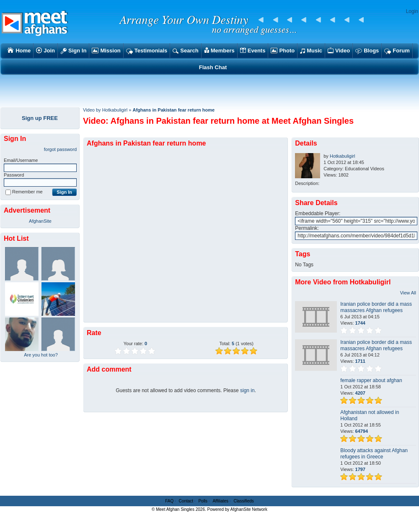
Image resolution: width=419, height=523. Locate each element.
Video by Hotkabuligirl (105, 109)
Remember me (24, 191)
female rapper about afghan (371, 380)
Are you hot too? (41, 354)
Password (14, 174)
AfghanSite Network (248, 509)
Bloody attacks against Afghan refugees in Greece (374, 454)
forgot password (60, 149)
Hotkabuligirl (342, 156)
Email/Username (21, 160)
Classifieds (243, 501)
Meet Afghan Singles (175, 509)
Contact (186, 501)
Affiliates (220, 501)
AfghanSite (40, 221)
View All (408, 292)
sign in (247, 390)
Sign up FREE (40, 118)
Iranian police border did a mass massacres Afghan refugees (376, 307)
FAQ (169, 501)
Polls (202, 501)
